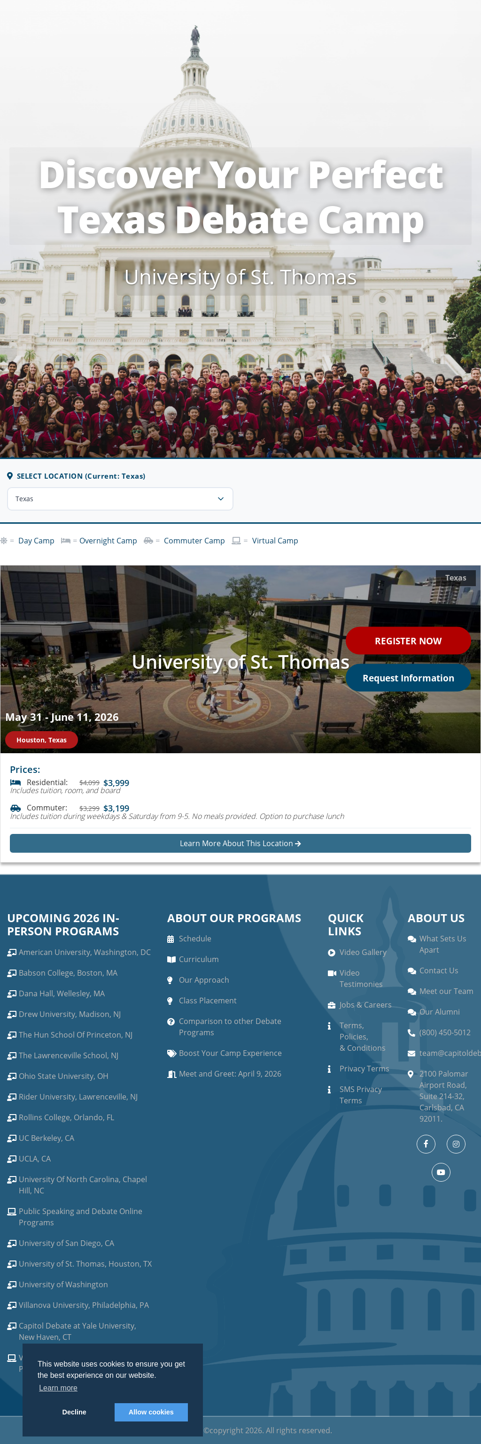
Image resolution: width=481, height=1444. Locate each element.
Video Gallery (363, 952)
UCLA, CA (35, 1159)
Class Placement (208, 1000)
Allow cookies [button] (151, 1412)
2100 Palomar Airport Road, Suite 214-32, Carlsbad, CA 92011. (443, 1096)
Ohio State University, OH (64, 1076)
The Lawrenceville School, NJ (68, 1055)
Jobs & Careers (366, 1005)
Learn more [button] (58, 1388)
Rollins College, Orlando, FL (66, 1117)
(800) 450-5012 (445, 1032)
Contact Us (438, 970)
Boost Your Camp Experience (230, 1053)
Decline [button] (74, 1412)
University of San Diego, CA (66, 1243)
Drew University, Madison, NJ (70, 1014)
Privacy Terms (364, 1068)
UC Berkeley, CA (46, 1138)
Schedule (195, 938)
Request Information (405, 678)
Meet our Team (446, 991)
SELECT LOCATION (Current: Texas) (76, 476)
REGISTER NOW (405, 640)
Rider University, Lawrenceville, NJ (78, 1097)
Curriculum (199, 959)
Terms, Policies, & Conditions (363, 1036)
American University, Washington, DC (85, 952)
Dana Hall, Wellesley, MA (62, 993)
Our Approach (204, 980)
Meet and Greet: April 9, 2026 (230, 1074)
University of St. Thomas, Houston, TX (85, 1264)
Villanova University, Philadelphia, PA (84, 1305)
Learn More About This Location (240, 843)
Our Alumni (439, 1012)
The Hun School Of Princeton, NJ (75, 1035)
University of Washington (63, 1284)
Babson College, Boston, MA (68, 973)
